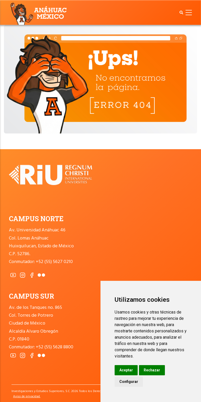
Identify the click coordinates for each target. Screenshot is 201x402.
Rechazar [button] (152, 370)
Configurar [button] (128, 381)
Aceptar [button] (126, 370)
